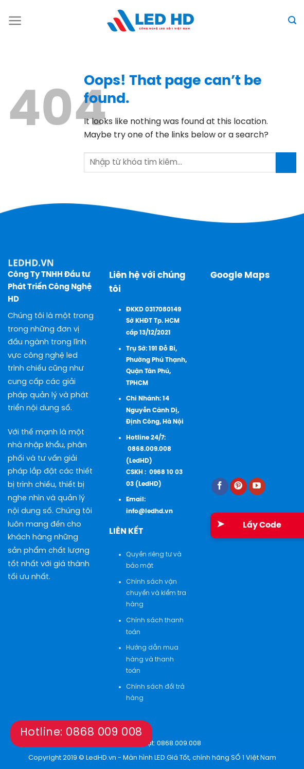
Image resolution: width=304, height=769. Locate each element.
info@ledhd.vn (149, 511)
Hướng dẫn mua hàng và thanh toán (152, 659)
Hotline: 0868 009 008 (81, 732)
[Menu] (15, 20)
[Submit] (286, 162)
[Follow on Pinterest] (238, 486)
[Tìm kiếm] (292, 20)
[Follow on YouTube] (256, 486)
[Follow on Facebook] (219, 486)
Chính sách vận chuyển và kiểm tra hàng (156, 593)
